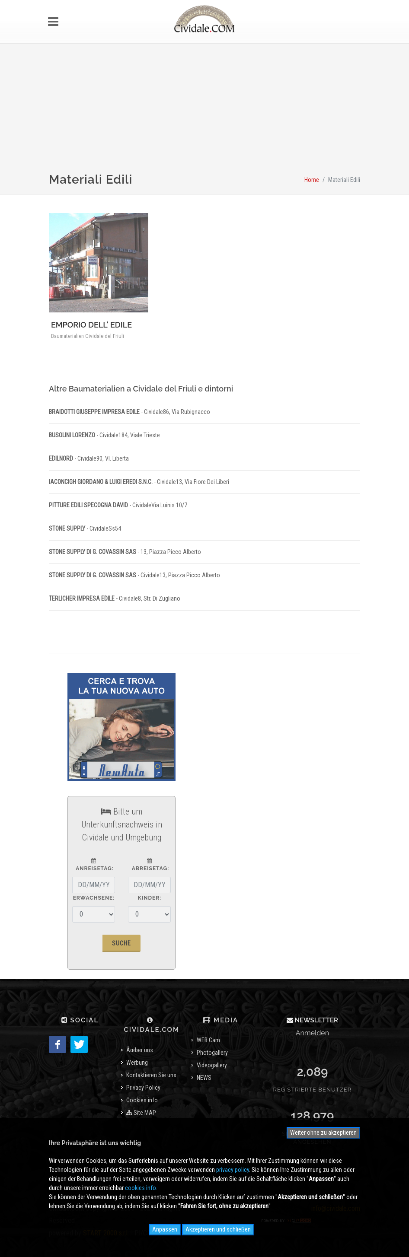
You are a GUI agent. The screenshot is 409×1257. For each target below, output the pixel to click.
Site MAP (141, 1112)
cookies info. (141, 1187)
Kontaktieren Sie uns (151, 1075)
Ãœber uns (139, 1050)
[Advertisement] (204, 113)
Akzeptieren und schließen (218, 1229)
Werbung (137, 1062)
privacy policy (232, 1169)
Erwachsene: (94, 898)
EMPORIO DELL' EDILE (91, 324)
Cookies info (142, 1100)
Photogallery (212, 1052)
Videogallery (212, 1065)
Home (311, 179)
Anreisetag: (93, 865)
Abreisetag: (149, 865)
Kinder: (149, 898)
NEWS (204, 1077)
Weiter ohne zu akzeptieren (323, 1132)
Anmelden (312, 1033)
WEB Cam (208, 1040)
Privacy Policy (143, 1087)
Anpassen (164, 1229)
